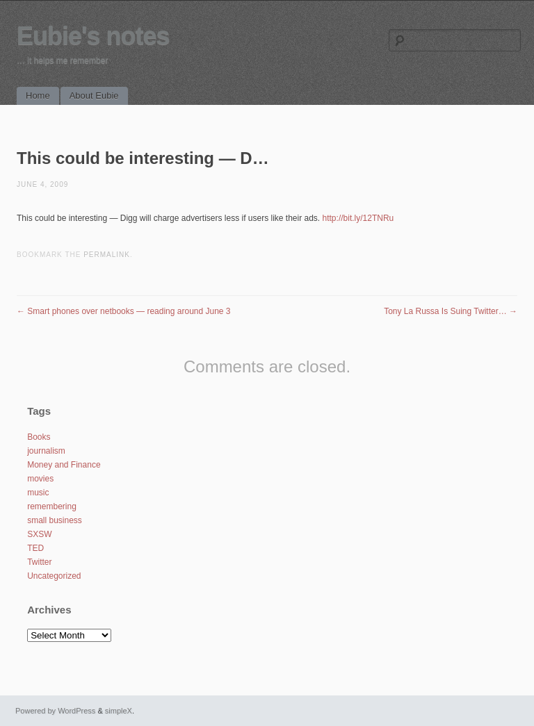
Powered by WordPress (55, 711)
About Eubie (94, 95)
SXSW (39, 534)
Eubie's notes (93, 36)
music (38, 492)
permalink (106, 254)
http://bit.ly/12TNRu (358, 218)
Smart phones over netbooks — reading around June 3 (124, 311)
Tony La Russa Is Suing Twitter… (450, 311)
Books (38, 437)
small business (54, 520)
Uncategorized (54, 576)
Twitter (39, 562)
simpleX (118, 711)
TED (35, 548)
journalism (46, 451)
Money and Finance (63, 465)
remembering (51, 506)
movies (40, 479)
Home (38, 95)
